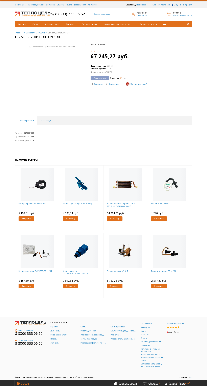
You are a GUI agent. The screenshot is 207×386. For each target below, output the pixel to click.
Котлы (35, 24)
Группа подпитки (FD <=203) (163, 271)
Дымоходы (70, 24)
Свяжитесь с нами (103, 14)
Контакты (92, 4)
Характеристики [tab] (26, 120)
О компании (20, 4)
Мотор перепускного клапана (32, 203)
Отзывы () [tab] (46, 120)
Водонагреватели (148, 24)
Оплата (60, 4)
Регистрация (186, 4)
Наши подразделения (76, 4)
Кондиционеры (52, 24)
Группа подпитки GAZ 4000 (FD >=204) (35, 271)
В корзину (26, 218)
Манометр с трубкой (160, 203)
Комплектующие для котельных (119, 24)
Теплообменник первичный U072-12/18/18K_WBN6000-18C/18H (122, 204)
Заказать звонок (24, 330)
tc (191, 377)
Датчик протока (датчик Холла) (77, 203)
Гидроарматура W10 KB (117, 271)
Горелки (22, 24)
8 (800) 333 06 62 (70, 13)
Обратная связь (24, 340)
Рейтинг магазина (175, 323)
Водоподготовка (89, 24)
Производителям (36, 4)
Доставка (50, 4)
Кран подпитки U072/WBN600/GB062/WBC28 (75, 272)
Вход (176, 4)
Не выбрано (142, 4)
